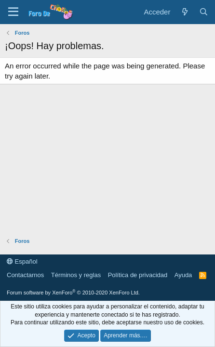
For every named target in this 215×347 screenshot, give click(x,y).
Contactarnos (25, 275)
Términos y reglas (76, 275)
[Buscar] (203, 12)
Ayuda (183, 275)
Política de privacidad (138, 275)
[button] (13, 12)
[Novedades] (184, 12)
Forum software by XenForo (73, 292)
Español (22, 261)
